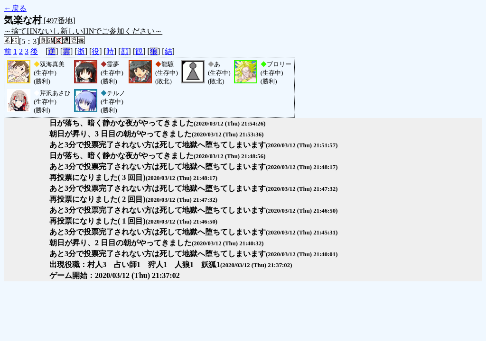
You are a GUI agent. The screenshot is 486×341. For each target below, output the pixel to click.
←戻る (15, 8)
